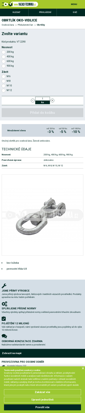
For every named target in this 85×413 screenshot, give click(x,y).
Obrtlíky (41, 25)
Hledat (16, 12)
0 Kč (75, 12)
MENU (74, 4)
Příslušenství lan (25, 25)
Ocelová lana (8, 25)
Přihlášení (45, 12)
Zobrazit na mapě (12, 353)
